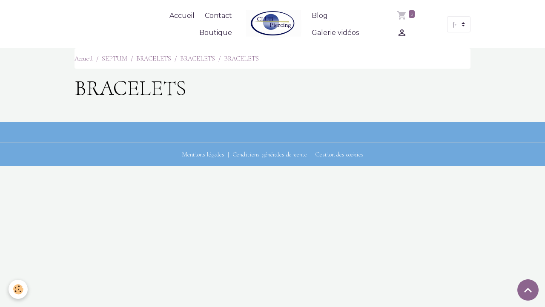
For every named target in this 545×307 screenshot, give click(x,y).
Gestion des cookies (339, 154)
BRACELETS (153, 58)
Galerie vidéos (335, 33)
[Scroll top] (528, 290)
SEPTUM (114, 58)
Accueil (182, 16)
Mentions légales (203, 154)
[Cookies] (18, 289)
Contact (218, 16)
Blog (320, 16)
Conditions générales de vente (269, 154)
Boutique (215, 33)
